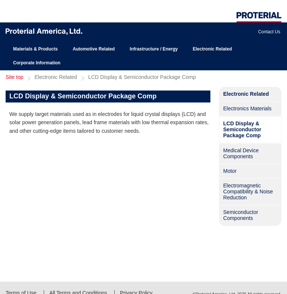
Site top (14, 77)
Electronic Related (212, 49)
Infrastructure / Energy (154, 49)
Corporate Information (37, 62)
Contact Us (269, 31)
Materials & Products (35, 49)
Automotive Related (93, 49)
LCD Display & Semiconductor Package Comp (142, 77)
